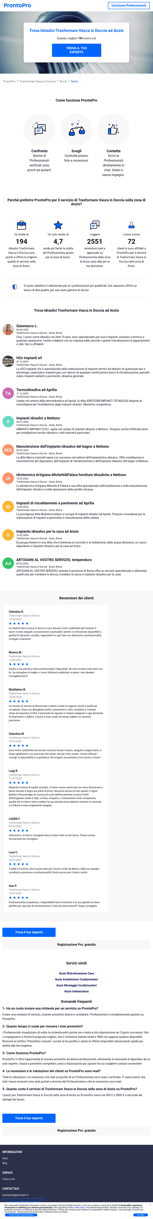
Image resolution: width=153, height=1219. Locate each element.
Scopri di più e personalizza (21, 1215)
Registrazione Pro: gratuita (76, 944)
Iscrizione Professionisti (129, 5)
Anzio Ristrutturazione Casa (76, 973)
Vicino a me (8, 1179)
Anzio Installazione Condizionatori (76, 979)
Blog (4, 1163)
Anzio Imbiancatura (76, 991)
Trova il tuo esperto (29, 932)
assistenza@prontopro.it (15, 1195)
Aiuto (5, 1158)
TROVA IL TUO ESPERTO (76, 50)
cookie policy (79, 1207)
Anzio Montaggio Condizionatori (76, 985)
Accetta (140, 1215)
